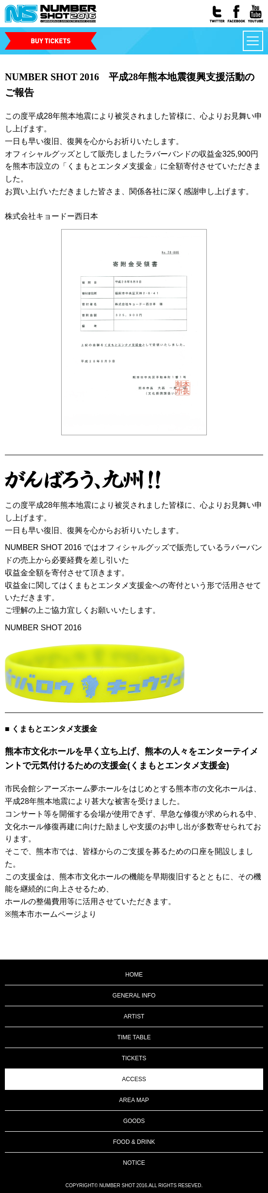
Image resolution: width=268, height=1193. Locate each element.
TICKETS (134, 1058)
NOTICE (134, 1162)
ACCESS (134, 1079)
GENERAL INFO (134, 995)
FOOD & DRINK (134, 1142)
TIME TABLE (134, 1037)
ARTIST (134, 1016)
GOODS (134, 1121)
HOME (134, 974)
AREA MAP (134, 1100)
